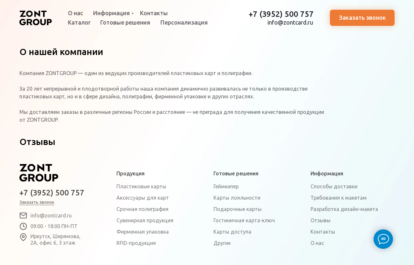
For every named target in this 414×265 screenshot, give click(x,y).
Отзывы (320, 220)
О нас (75, 13)
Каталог (79, 22)
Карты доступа (232, 232)
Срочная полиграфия (142, 209)
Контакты (154, 13)
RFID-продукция (136, 243)
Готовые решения (125, 22)
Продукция (130, 173)
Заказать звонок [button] (362, 17)
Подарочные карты (237, 209)
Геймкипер (226, 186)
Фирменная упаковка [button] (142, 232)
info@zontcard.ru (290, 22)
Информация (111, 13)
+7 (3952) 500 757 (281, 14)
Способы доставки (333, 186)
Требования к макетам (338, 198)
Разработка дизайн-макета (344, 209)
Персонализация (184, 22)
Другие (222, 243)
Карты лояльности (236, 198)
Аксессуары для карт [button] (142, 198)
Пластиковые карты (141, 186)
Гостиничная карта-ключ (244, 220)
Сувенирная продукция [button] (144, 220)
